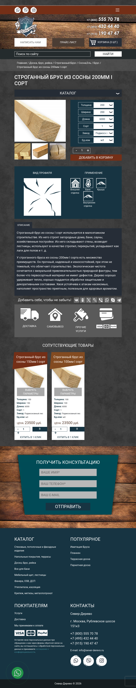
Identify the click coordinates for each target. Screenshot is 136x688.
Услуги (18, 613)
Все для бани (22, 568)
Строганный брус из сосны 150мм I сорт (30, 359)
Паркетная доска (80, 565)
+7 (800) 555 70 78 (84, 633)
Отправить (68, 506)
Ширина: (21, 403)
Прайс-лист (68, 42)
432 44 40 (103, 26)
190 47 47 (103, 33)
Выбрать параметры (30, 391)
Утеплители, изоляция (27, 587)
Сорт (86, 126)
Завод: (20, 413)
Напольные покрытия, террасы (32, 556)
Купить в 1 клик (30, 437)
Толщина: (22, 399)
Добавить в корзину (96, 157)
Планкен (75, 552)
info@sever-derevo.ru (91, 650)
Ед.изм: (21, 417)
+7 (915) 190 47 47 (84, 643)
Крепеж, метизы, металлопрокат (33, 593)
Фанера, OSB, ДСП (24, 581)
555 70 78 (103, 19)
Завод (86, 133)
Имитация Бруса (80, 546)
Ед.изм (86, 140)
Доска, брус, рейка (25, 562)
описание (23, 225)
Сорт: (20, 410)
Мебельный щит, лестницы (30, 574)
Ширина (86, 112)
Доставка (20, 619)
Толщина (86, 105)
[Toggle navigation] (117, 10)
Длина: (20, 406)
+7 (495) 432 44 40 (84, 638)
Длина (86, 119)
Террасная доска (80, 559)
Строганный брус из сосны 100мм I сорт (68, 359)
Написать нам (30, 42)
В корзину (40, 429)
